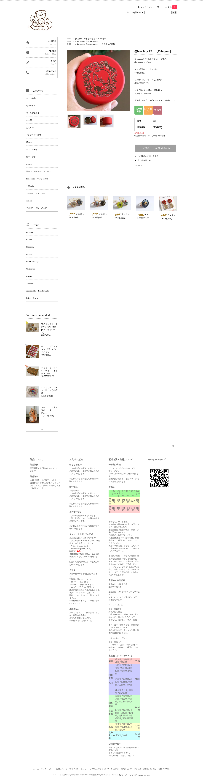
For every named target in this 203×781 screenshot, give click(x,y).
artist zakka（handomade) (86, 41)
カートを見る (168, 7)
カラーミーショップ (59, 775)
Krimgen (102, 38)
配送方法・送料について (121, 769)
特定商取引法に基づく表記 (145, 769)
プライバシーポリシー (78, 769)
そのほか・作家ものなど (84, 38)
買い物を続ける (144, 160)
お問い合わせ (61, 769)
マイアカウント (147, 7)
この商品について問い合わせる (155, 148)
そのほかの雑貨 (108, 44)
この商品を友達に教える (148, 156)
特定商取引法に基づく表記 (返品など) (150, 135)
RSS (160, 769)
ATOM (167, 769)
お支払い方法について (99, 769)
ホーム (36, 769)
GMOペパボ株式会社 (89, 775)
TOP (69, 38)
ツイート (138, 165)
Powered (131, 775)
